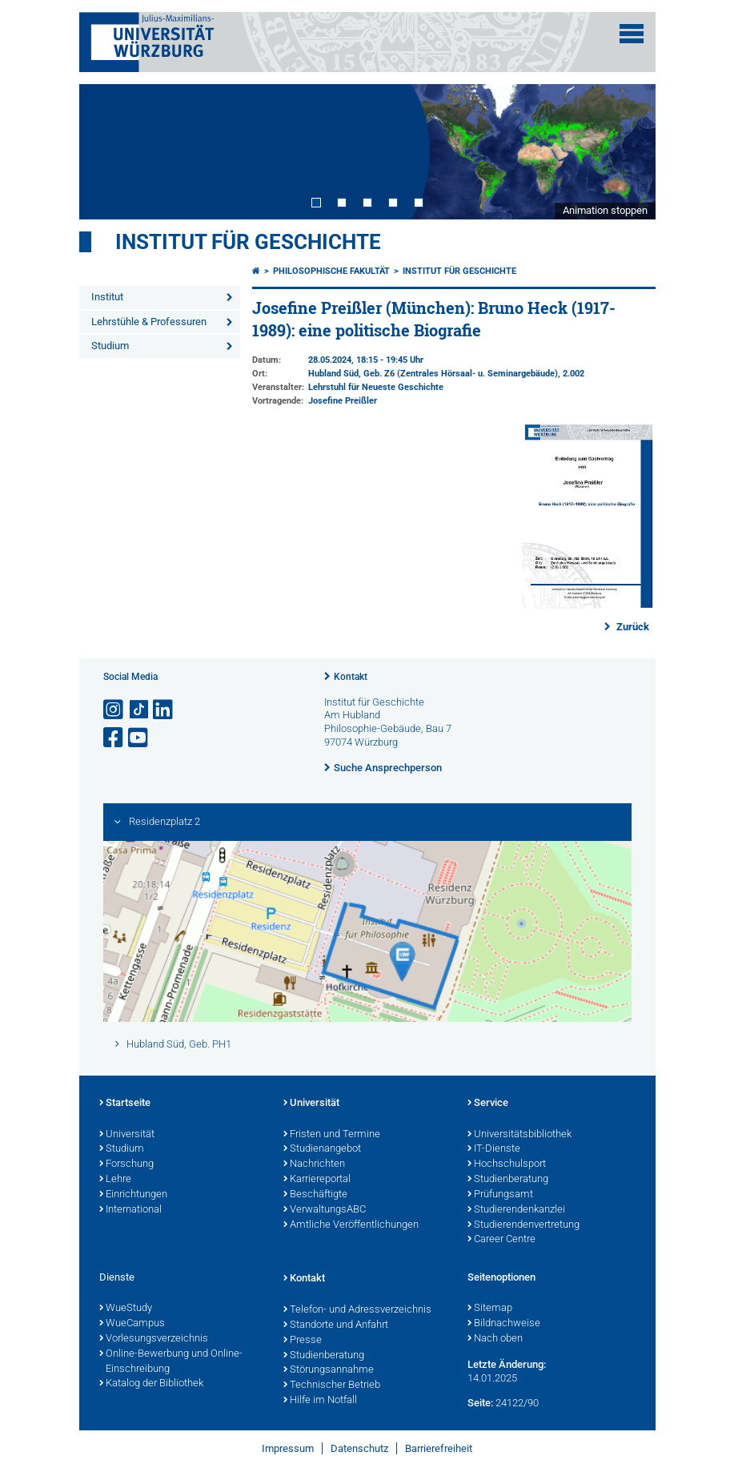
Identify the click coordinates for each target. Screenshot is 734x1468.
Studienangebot (322, 1149)
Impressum (288, 1448)
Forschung (126, 1164)
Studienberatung (507, 1179)
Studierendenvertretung (523, 1225)
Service (487, 1103)
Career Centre (501, 1240)
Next (628, 151)
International (130, 1210)
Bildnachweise (503, 1324)
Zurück (631, 627)
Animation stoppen (605, 210)
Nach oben (495, 1339)
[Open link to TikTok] (139, 710)
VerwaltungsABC (324, 1210)
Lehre (115, 1179)
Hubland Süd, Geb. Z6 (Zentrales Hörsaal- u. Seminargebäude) (433, 373)
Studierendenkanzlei (516, 1210)
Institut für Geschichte (248, 242)
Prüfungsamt (500, 1195)
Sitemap (489, 1308)
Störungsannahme (328, 1370)
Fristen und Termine (331, 1135)
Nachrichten (314, 1164)
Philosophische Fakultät (331, 271)
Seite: (480, 1403)
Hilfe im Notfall (320, 1401)
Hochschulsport (506, 1164)
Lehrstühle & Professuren (149, 322)
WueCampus (132, 1324)
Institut (107, 297)
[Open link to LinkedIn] (164, 710)
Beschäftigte (315, 1195)
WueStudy (125, 1308)
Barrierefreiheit (438, 1448)
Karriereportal (317, 1179)
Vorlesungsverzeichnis (153, 1339)
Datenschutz (359, 1448)
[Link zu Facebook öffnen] (114, 738)
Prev (107, 151)
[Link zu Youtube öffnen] (139, 738)
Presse (302, 1340)
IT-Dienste (493, 1149)
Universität (126, 1135)
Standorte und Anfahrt (335, 1325)
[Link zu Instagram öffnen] (114, 710)
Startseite (124, 1103)
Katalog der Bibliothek (151, 1384)
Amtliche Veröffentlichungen (351, 1225)
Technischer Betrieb (331, 1385)
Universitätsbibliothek (519, 1135)
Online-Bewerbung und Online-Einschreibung (171, 1362)
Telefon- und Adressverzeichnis (357, 1310)
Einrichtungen (133, 1195)
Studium (110, 346)
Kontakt (350, 676)
